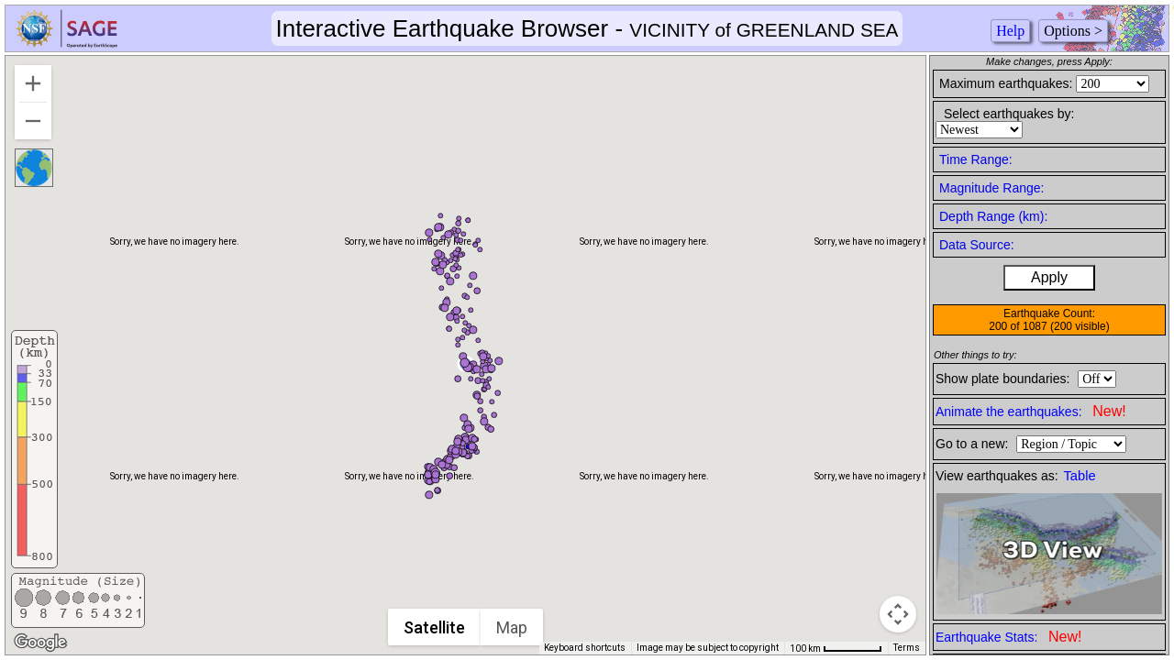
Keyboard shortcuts (585, 648)
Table (1080, 475)
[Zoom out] (33, 121)
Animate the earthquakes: (1031, 411)
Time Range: (976, 159)
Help (1010, 30)
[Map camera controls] (898, 614)
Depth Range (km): (993, 216)
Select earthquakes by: (1009, 113)
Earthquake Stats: (1008, 636)
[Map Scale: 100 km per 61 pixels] (836, 648)
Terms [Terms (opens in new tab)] (906, 648)
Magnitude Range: (991, 188)
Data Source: (976, 244)
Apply (1049, 277)
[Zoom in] (33, 83)
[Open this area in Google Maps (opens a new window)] (40, 642)
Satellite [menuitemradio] (435, 627)
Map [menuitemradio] (512, 627)
